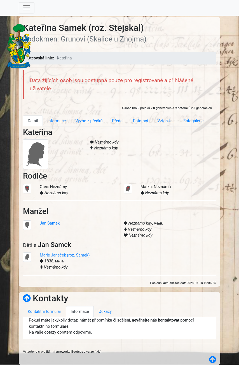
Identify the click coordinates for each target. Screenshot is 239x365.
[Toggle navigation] (26, 7)
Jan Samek (50, 223)
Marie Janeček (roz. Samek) (65, 255)
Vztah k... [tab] (166, 121)
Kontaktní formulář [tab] (44, 311)
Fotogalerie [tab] (194, 121)
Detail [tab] (33, 121)
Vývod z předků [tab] (88, 121)
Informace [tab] (57, 121)
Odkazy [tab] (105, 311)
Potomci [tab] (140, 121)
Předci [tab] (117, 121)
